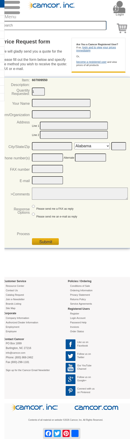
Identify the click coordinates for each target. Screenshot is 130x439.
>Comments (20, 194)
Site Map (10, 308)
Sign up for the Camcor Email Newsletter (28, 370)
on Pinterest (83, 392)
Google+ (82, 380)
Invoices (74, 327)
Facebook (82, 345)
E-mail (25, 181)
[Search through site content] (53, 25)
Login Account (77, 318)
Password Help (78, 322)
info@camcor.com (15, 352)
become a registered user (91, 62)
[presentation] (65, 229)
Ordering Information (81, 290)
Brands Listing (13, 303)
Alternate (69, 157)
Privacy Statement (80, 294)
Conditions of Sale (80, 286)
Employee (11, 331)
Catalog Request (15, 294)
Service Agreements (81, 303)
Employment (12, 327)
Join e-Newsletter (15, 299)
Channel (81, 368)
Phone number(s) (16, 158)
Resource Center (15, 286)
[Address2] (74, 135)
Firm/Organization (16, 115)
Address (23, 122)
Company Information (17, 318)
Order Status (77, 331)
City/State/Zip (19, 147)
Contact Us (12, 290)
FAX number (20, 169)
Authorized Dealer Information (22, 322)
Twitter (80, 357)
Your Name (21, 103)
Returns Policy (78, 299)
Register (74, 313)
